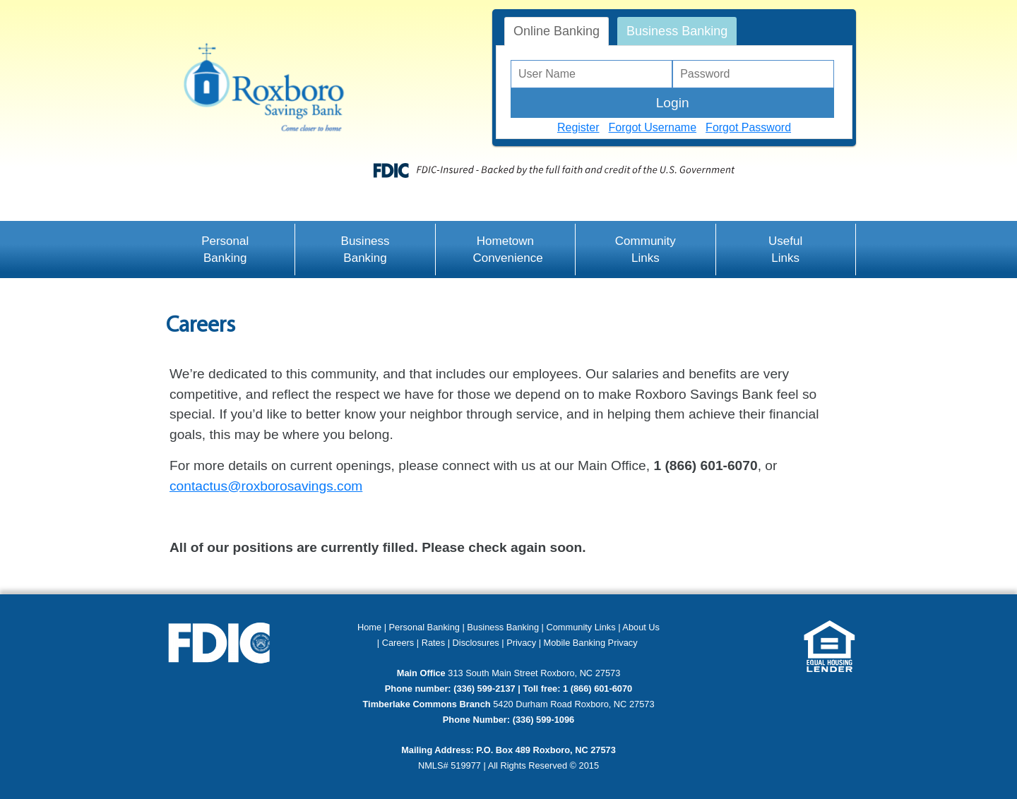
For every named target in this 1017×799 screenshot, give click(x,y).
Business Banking (365, 249)
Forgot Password (748, 127)
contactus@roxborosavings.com (266, 486)
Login (672, 102)
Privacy (522, 642)
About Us (641, 627)
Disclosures (476, 642)
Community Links (645, 249)
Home (369, 627)
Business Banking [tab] (676, 31)
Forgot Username (653, 127)
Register (578, 127)
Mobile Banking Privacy (591, 642)
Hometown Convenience (507, 249)
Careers (398, 642)
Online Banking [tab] (556, 31)
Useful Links (785, 249)
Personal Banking (225, 249)
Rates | (436, 642)
